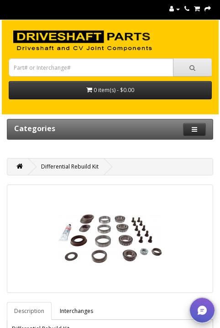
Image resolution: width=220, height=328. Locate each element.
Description (29, 311)
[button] (202, 310)
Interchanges (76, 311)
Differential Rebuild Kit (70, 166)
